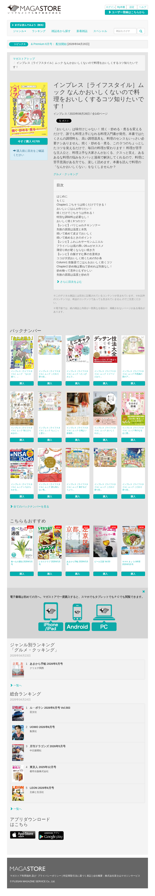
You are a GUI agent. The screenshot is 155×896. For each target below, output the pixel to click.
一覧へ (16, 685)
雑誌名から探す (61, 31)
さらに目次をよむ (69, 281)
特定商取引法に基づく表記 (77, 875)
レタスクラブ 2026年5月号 (49, 562)
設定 (132, 7)
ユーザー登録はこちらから (126, 12)
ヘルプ (142, 7)
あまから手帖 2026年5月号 (77, 562)
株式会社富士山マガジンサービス (122, 875)
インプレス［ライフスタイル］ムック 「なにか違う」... (21, 374)
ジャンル (19, 31)
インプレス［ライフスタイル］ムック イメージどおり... (105, 374)
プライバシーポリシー (49, 875)
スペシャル (100, 31)
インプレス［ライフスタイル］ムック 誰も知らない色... (49, 487)
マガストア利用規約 (20, 875)
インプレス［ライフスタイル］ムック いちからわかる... (21, 487)
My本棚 (121, 7)
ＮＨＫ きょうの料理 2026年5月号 (131, 562)
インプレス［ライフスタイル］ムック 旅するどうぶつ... (77, 487)
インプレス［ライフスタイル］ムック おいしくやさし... (105, 430)
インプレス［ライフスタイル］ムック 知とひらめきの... (21, 430)
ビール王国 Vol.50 (102, 561)
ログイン (110, 7)
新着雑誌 (82, 31)
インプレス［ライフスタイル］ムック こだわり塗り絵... (49, 374)
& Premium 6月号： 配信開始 (49, 44)
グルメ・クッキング (65, 174)
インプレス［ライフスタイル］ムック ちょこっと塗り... (49, 430)
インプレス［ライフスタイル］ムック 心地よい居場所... (77, 430)
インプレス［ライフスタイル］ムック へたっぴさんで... (77, 374)
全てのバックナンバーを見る (29, 506)
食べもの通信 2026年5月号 (22, 562)
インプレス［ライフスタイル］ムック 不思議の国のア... (133, 374)
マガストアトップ (24, 58)
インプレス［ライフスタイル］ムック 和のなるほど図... (133, 430)
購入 (22, 383)
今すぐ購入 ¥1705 (29, 141)
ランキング (39, 31)
